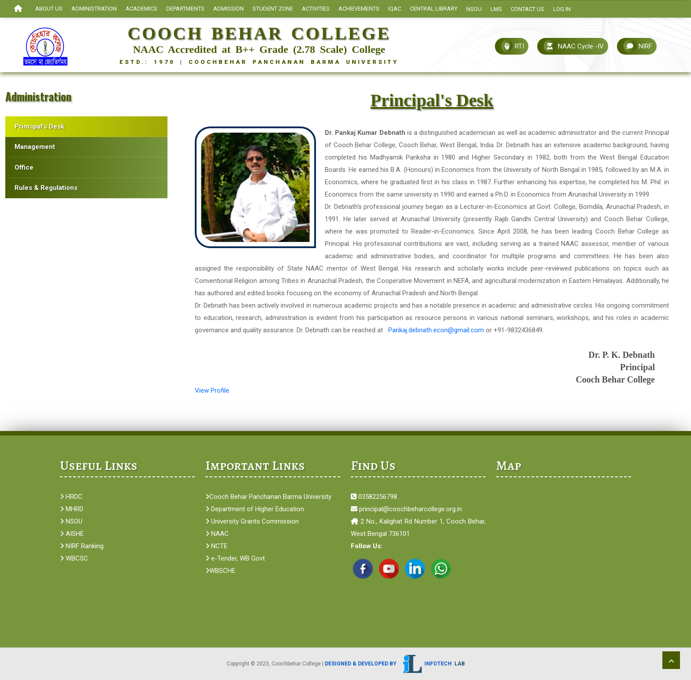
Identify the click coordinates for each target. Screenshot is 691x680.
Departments (185, 8)
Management (35, 147)
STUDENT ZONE (273, 8)
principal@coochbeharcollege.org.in (406, 509)
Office (24, 167)
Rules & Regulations (46, 188)
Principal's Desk (39, 126)
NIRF (638, 46)
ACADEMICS (141, 8)
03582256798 (374, 497)
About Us (49, 8)
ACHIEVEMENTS (358, 8)
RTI (513, 46)
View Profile (212, 390)
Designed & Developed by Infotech (395, 664)
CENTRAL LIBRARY (433, 8)
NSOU (474, 9)
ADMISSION (228, 8)
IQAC (394, 8)
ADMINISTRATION (94, 8)
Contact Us (527, 9)
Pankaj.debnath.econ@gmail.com (436, 330)
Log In (562, 9)
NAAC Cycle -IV (574, 46)
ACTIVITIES (316, 8)
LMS (496, 9)
